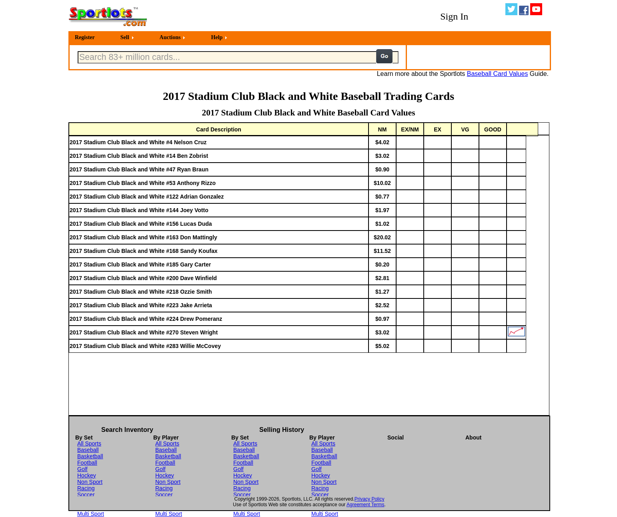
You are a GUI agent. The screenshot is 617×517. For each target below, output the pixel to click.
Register (85, 37)
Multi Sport (90, 514)
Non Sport (89, 482)
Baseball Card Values (497, 73)
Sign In (454, 16)
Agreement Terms (365, 504)
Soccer (86, 494)
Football (87, 462)
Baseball (88, 450)
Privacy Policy (370, 499)
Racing (86, 488)
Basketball (90, 456)
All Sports (89, 443)
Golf (82, 469)
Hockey (86, 475)
